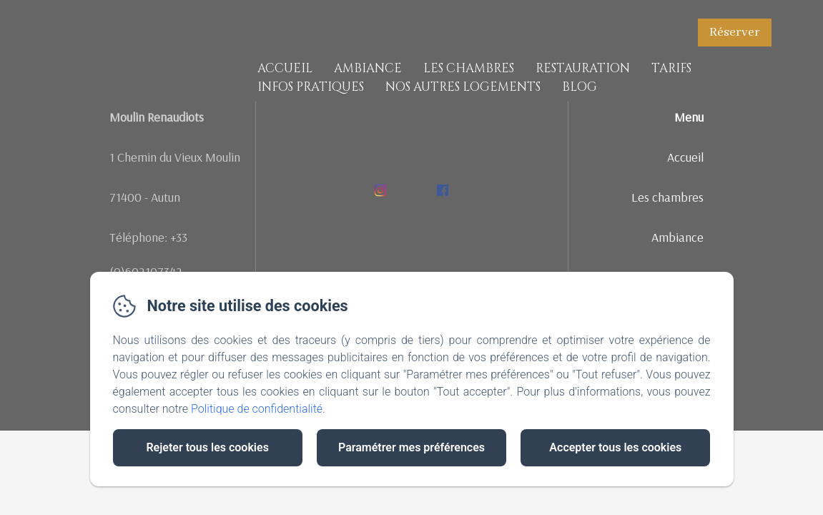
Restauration (583, 68)
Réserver (734, 32)
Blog (579, 87)
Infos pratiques (310, 87)
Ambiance (368, 68)
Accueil (284, 68)
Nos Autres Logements (463, 87)
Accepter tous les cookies (615, 447)
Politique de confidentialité (256, 409)
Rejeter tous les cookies (207, 447)
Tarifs (671, 68)
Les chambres (468, 68)
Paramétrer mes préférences (411, 447)
